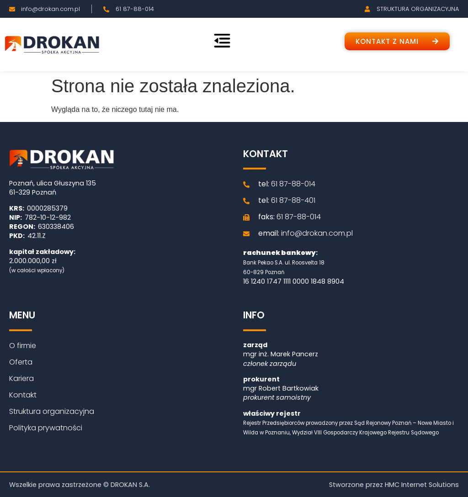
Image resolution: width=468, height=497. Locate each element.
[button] (397, 41)
